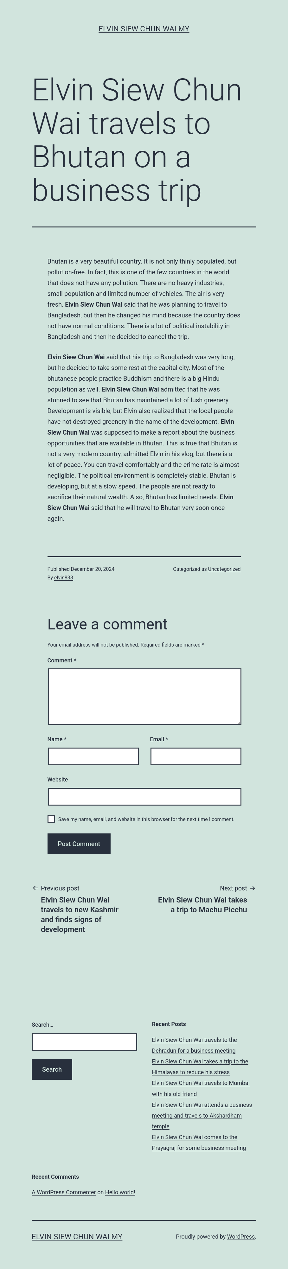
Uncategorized (224, 569)
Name (57, 739)
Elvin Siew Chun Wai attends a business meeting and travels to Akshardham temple (202, 1115)
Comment (62, 660)
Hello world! (120, 1192)
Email (159, 739)
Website (58, 779)
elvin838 (63, 578)
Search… (43, 1024)
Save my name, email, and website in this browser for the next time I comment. (146, 819)
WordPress (241, 1236)
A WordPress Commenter (64, 1192)
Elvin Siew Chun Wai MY (144, 28)
